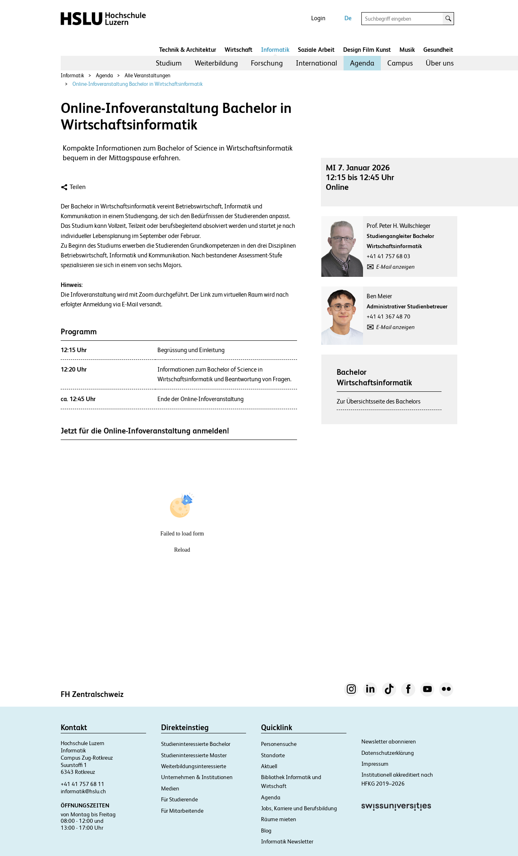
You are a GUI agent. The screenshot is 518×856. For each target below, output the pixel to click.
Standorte (273, 755)
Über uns (440, 63)
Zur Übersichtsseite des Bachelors (378, 401)
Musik (407, 49)
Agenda (362, 63)
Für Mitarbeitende (182, 810)
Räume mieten (278, 819)
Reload (182, 550)
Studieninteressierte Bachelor (195, 744)
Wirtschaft (239, 49)
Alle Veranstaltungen (147, 75)
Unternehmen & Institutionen (197, 777)
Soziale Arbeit (316, 49)
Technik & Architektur (187, 49)
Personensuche (279, 744)
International (316, 63)
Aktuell (269, 766)
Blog (266, 830)
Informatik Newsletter (287, 841)
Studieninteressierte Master (194, 755)
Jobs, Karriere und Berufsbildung (299, 808)
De (348, 18)
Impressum (374, 763)
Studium (169, 63)
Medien (170, 788)
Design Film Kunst (367, 49)
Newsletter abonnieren (388, 741)
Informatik (275, 49)
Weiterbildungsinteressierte (193, 766)
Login (318, 18)
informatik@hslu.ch (83, 791)
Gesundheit (438, 49)
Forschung (267, 63)
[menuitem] (168, 63)
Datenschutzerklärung (387, 753)
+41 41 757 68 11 (82, 784)
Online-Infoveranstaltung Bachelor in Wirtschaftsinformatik (137, 84)
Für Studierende (179, 799)
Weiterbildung (216, 63)
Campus (400, 63)
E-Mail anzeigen (395, 266)
